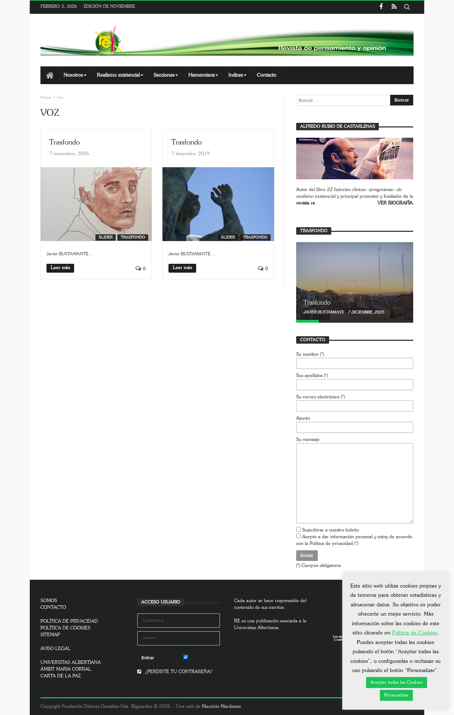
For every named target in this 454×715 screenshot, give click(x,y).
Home (45, 97)
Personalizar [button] (396, 695)
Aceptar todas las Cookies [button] (396, 682)
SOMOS (48, 601)
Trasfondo (64, 142)
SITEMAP (50, 635)
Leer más (60, 268)
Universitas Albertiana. (257, 628)
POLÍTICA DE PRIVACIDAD (69, 621)
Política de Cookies (414, 632)
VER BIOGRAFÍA (395, 203)
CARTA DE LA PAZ (60, 676)
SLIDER (105, 237)
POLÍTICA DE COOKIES (65, 628)
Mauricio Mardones (221, 706)
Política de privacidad (331, 543)
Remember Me (201, 657)
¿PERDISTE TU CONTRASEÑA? (174, 672)
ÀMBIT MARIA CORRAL (65, 669)
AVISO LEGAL (55, 648)
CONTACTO (53, 607)
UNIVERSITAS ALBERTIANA (70, 662)
